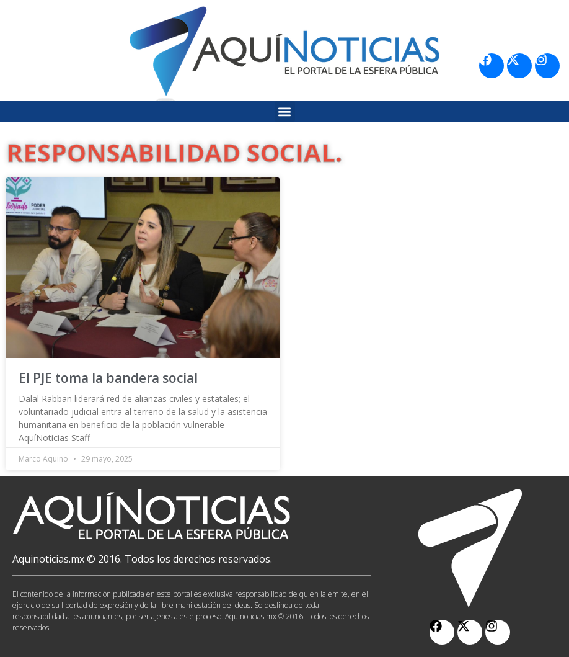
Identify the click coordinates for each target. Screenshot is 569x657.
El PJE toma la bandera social (108, 378)
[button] (285, 111)
